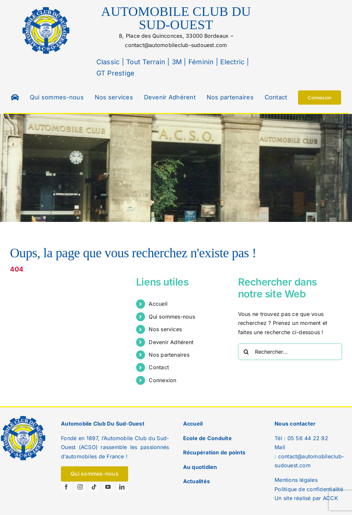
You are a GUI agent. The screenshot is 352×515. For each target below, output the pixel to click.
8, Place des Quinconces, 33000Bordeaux (173, 35)
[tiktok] (94, 487)
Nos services (165, 329)
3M (176, 62)
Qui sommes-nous (172, 316)
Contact (159, 367)
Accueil (158, 303)
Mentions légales (296, 480)
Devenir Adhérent (171, 342)
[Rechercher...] (290, 351)
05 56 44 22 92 (307, 438)
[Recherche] (246, 351)
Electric (231, 62)
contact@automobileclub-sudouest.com (176, 45)
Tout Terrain (144, 62)
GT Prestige (115, 73)
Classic (108, 62)
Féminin (200, 62)
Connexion (162, 380)
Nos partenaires (169, 354)
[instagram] (80, 487)
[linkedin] (122, 487)
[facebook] (66, 487)
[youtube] (108, 487)
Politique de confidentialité (309, 489)
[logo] (46, 7)
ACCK (330, 498)
